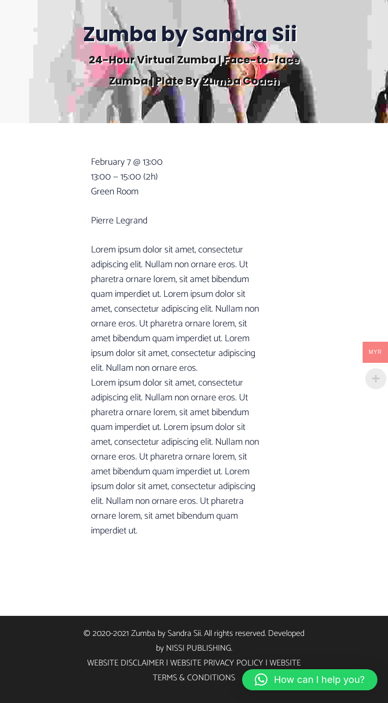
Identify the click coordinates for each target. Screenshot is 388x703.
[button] (309, 679)
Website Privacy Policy (216, 663)
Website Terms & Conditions (227, 670)
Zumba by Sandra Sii (190, 34)
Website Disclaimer (125, 663)
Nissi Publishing (198, 648)
